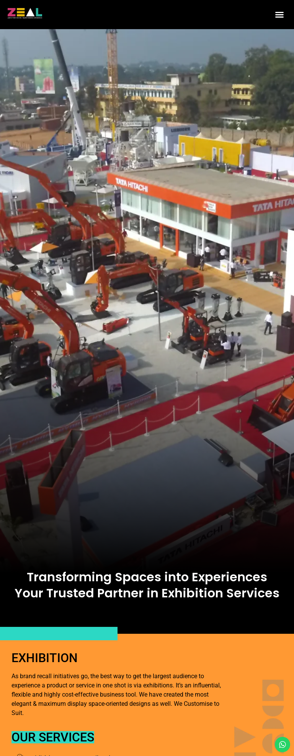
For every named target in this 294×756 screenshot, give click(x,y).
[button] (279, 14)
